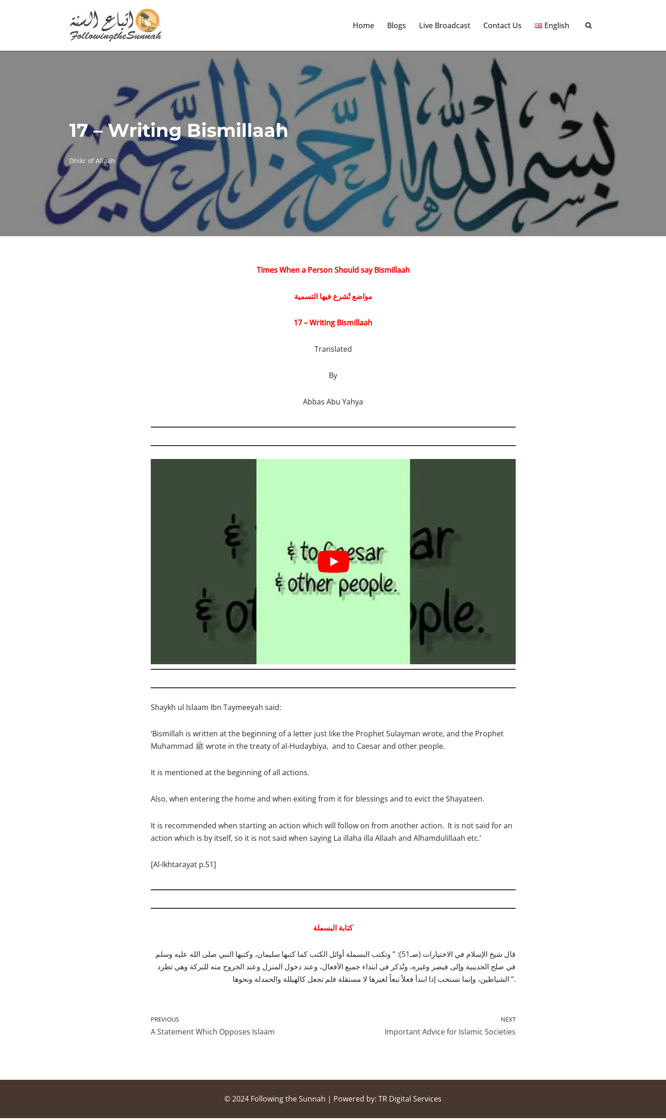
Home (363, 25)
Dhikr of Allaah (92, 160)
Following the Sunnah (288, 1101)
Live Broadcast (444, 25)
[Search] (588, 25)
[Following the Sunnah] (115, 25)
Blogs (396, 25)
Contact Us (502, 25)
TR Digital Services (410, 1101)
